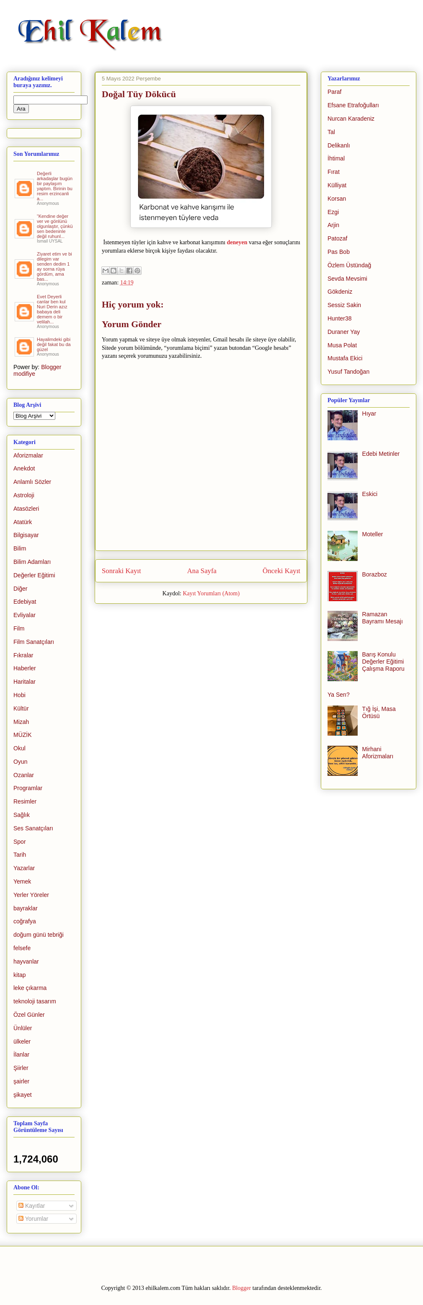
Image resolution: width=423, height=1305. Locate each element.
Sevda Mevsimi (347, 278)
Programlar (27, 788)
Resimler (24, 801)
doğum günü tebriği (38, 934)
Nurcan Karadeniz (351, 118)
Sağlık (21, 814)
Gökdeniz (340, 291)
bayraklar (25, 908)
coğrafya (24, 921)
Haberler (24, 668)
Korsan (337, 198)
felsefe (22, 948)
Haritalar (24, 681)
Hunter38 (340, 318)
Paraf (334, 91)
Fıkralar (23, 655)
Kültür (21, 708)
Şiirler (20, 1068)
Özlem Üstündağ (349, 265)
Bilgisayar (26, 535)
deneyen (237, 242)
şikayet (22, 1094)
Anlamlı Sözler (32, 481)
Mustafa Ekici (345, 358)
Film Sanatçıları (33, 641)
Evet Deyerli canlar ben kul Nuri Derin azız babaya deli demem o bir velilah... (52, 309)
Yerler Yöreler (31, 895)
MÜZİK (22, 734)
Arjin (333, 225)
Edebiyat (24, 601)
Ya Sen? (339, 694)
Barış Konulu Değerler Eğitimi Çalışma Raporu (383, 661)
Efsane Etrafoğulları (353, 105)
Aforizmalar (28, 455)
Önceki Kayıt (281, 571)
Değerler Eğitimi (34, 575)
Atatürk (22, 522)
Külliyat (337, 185)
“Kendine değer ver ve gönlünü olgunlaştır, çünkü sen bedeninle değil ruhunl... (55, 226)
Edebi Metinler (381, 453)
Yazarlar (24, 868)
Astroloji (23, 495)
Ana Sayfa (202, 571)
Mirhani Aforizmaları (378, 753)
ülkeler (22, 1041)
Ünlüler (22, 1028)
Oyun (20, 761)
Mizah (21, 721)
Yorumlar (33, 1218)
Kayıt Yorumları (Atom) (211, 593)
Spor (19, 841)
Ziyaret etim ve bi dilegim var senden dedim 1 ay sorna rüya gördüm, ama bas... (54, 266)
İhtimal (336, 158)
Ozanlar (23, 775)
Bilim (19, 548)
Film (18, 628)
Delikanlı (339, 145)
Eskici (370, 494)
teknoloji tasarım (34, 1001)
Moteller (372, 534)
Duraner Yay (344, 331)
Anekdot (24, 468)
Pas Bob (339, 251)
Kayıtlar (31, 1205)
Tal (331, 132)
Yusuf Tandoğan (348, 371)
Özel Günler (29, 1014)
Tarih (19, 854)
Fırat (334, 171)
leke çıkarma (29, 988)
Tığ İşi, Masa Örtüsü (379, 712)
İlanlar (21, 1054)
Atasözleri (26, 508)
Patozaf (337, 238)
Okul (19, 748)
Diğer (20, 588)
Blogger (241, 1288)
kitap (19, 975)
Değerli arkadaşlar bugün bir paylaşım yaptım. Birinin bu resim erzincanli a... (54, 186)
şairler (21, 1081)
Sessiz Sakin (344, 305)
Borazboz (374, 574)
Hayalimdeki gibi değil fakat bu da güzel (54, 344)
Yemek (22, 881)
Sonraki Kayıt (121, 571)
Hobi (19, 695)
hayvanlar (26, 961)
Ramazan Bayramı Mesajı (382, 618)
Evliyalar (24, 615)
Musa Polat (342, 345)
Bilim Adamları (32, 561)
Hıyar (369, 413)
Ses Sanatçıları (33, 828)
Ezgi (333, 212)
